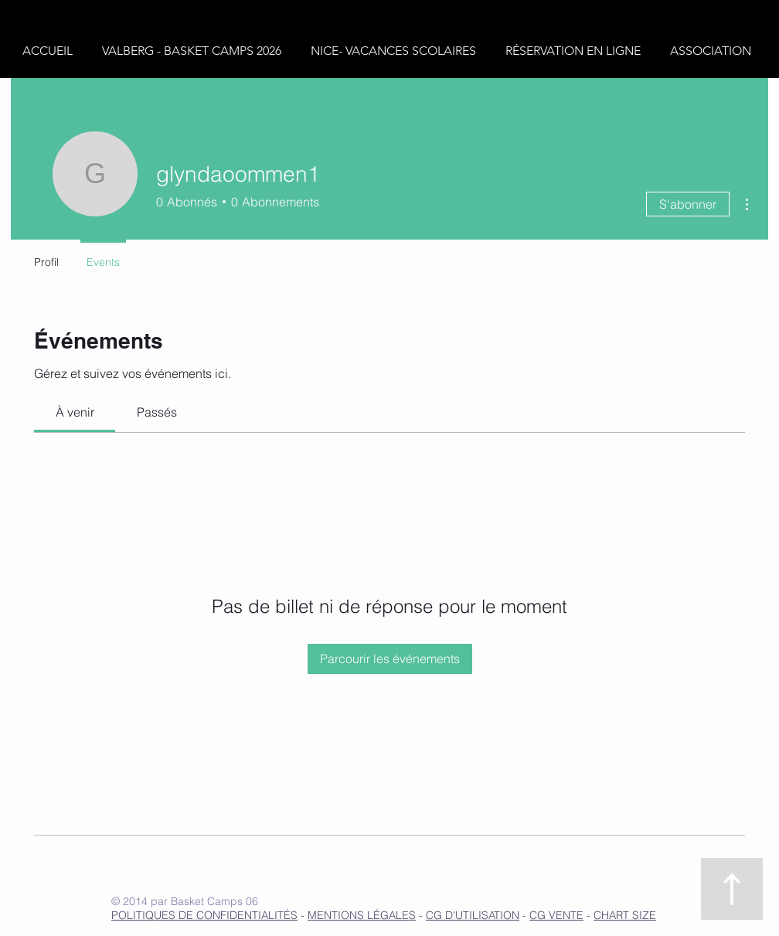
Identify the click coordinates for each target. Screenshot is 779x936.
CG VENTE (556, 915)
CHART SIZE (625, 915)
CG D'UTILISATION (472, 915)
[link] (75, 412)
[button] (194, 51)
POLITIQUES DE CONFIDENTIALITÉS (204, 915)
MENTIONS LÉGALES (362, 915)
